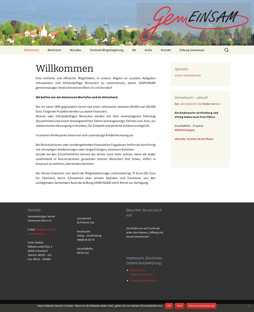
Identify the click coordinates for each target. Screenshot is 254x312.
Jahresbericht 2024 (191, 104)
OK (169, 305)
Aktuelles (75, 50)
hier (218, 104)
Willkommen (31, 50)
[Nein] (249, 306)
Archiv (148, 50)
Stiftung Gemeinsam (191, 50)
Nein (179, 305)
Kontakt (166, 50)
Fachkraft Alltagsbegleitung (107, 50)
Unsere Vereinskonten (188, 75)
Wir (134, 50)
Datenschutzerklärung (143, 280)
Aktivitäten (54, 50)
